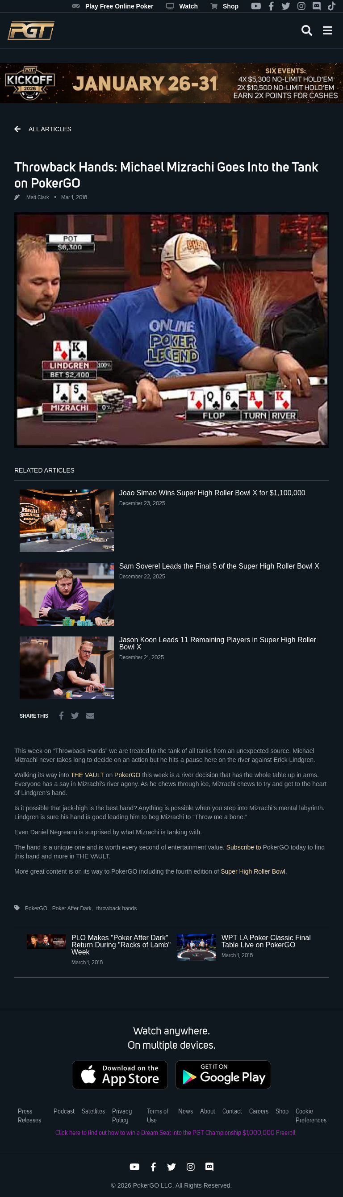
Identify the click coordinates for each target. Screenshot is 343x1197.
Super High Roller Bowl (253, 871)
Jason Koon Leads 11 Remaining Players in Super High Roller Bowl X (217, 643)
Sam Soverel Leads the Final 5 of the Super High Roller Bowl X (219, 566)
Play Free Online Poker (113, 6)
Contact (232, 1112)
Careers (258, 1112)
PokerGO (127, 774)
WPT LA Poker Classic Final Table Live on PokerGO (266, 941)
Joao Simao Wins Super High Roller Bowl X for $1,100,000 (212, 493)
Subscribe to (243, 847)
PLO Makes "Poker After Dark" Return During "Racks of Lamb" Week (121, 945)
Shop (224, 6)
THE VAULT (87, 774)
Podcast (64, 1112)
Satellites (93, 1112)
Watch (182, 6)
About (207, 1112)
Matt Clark (37, 198)
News (185, 1112)
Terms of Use (157, 1116)
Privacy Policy (122, 1116)
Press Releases (29, 1116)
